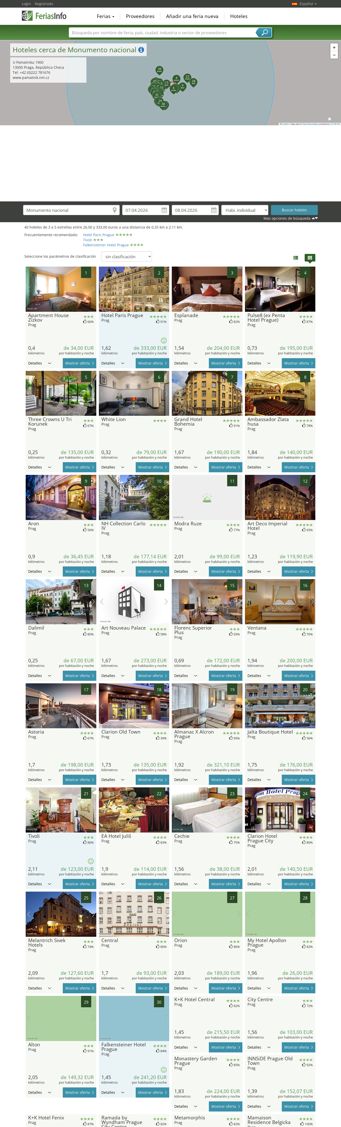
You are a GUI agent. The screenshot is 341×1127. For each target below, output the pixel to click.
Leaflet (284, 124)
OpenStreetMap (310, 124)
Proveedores (140, 16)
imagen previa (28, 289)
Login (26, 3)
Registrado (44, 3)
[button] (170, 82)
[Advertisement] (170, 163)
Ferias (105, 16)
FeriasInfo (47, 16)
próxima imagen (93, 289)
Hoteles (238, 16)
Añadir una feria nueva (192, 16)
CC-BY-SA (335, 124)
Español (308, 3)
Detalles (39, 363)
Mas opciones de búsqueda (287, 218)
